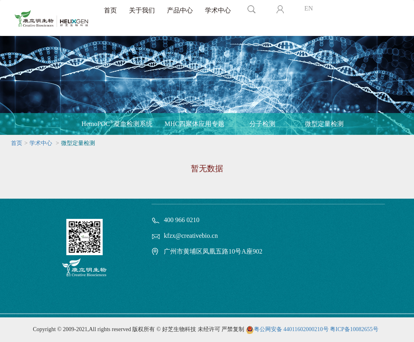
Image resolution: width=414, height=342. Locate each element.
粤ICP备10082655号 (354, 329)
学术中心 (218, 10)
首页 (110, 10)
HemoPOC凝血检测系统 (117, 123)
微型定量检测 (324, 123)
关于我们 (142, 10)
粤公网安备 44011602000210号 (291, 329)
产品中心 (180, 10)
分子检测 (262, 123)
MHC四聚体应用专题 (194, 123)
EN (308, 8)
